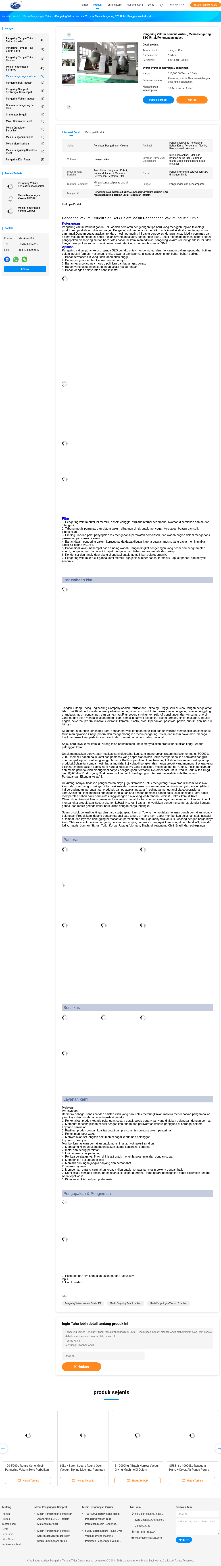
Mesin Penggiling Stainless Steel (25, 151)
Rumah (6, 1513)
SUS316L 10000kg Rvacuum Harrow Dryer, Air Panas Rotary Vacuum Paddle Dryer (189, 1469)
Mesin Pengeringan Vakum (25, 76)
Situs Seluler (9, 1539)
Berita (5, 1529)
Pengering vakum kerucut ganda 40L (83, 1303)
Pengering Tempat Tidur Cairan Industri (25, 40)
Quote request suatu (205, 4)
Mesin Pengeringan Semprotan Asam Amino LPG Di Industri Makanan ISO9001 (54, 1518)
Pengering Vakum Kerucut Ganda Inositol (31, 184)
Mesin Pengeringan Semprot (25, 68)
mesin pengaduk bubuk (25, 137)
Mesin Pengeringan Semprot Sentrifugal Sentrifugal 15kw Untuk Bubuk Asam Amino (53, 1535)
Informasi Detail (71, 132)
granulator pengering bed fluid (25, 107)
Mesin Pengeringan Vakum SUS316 (29, 197)
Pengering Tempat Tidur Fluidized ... (25, 59)
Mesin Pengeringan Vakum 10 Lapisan (168, 1303)
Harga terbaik (158, 100)
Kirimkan (81, 1367)
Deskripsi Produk (94, 132)
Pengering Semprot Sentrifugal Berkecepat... (25, 91)
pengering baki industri (25, 82)
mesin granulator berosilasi (25, 129)
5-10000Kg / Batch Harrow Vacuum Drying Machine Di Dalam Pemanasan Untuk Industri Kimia (137, 1469)
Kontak (25, 269)
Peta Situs (7, 1534)
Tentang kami (9, 1523)
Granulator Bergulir (25, 114)
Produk (6, 1518)
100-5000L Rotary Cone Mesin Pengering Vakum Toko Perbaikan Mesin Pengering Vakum (27, 1469)
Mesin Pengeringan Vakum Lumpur (29, 209)
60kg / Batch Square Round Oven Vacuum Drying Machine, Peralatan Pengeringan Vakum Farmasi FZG (82, 1469)
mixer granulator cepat (25, 121)
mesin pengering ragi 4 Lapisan (125, 1303)
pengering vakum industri (25, 98)
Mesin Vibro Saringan (25, 143)
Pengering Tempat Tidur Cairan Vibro (25, 49)
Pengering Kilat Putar (25, 159)
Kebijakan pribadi (11, 1544)
